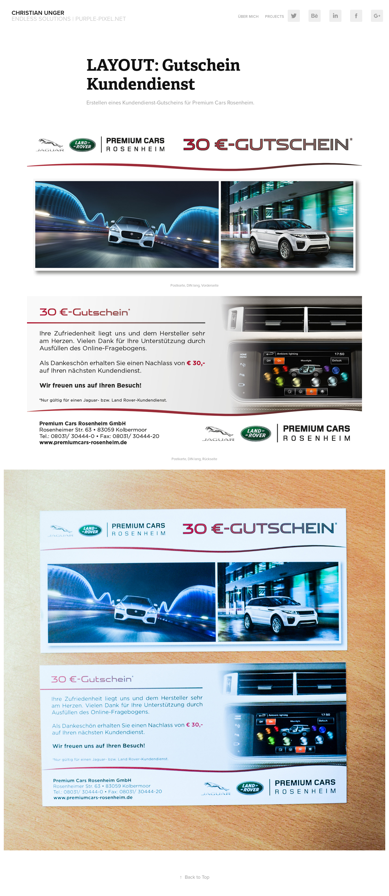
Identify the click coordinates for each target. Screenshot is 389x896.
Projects (274, 16)
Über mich (248, 16)
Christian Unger (38, 12)
